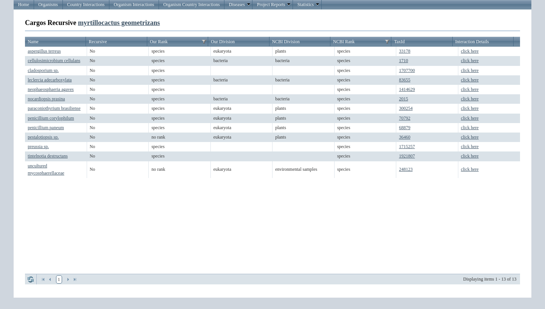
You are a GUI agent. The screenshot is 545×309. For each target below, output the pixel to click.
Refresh (31, 279)
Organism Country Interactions (191, 4)
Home (23, 4)
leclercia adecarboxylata (50, 80)
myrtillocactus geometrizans (119, 23)
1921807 (407, 156)
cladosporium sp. (43, 70)
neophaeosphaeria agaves (51, 89)
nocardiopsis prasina (46, 98)
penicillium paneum (46, 127)
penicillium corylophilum (51, 118)
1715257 (407, 146)
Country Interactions (85, 4)
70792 (404, 118)
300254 (406, 108)
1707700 (407, 70)
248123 (406, 169)
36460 (404, 137)
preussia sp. (38, 146)
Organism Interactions (134, 4)
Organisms (48, 4)
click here (470, 51)
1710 (403, 60)
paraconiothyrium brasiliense (54, 108)
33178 (404, 51)
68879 (404, 127)
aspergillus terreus (44, 51)
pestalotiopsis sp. (43, 137)
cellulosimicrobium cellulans (54, 60)
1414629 (407, 89)
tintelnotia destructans (48, 156)
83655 (404, 80)
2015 (403, 98)
